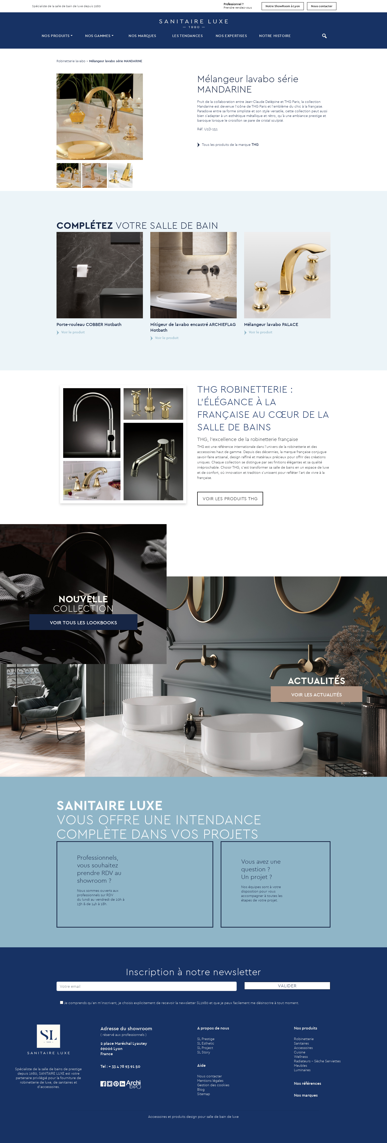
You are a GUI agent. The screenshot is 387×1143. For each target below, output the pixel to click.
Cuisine (299, 1052)
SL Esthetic (205, 1043)
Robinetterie (304, 1039)
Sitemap (203, 1094)
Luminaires (302, 1070)
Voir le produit (48, 332)
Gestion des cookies (213, 1085)
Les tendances (187, 35)
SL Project (205, 1048)
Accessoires (303, 1048)
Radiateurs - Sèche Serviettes (317, 1061)
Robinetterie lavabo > (72, 61)
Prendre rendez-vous (238, 4)
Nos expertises (231, 35)
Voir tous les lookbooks (60, 622)
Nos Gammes (98, 35)
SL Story (203, 1052)
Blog (201, 1089)
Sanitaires (301, 1043)
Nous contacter (321, 6)
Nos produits (56, 35)
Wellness (301, 1056)
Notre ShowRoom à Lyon (283, 6)
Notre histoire (275, 35)
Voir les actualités (293, 694)
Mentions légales (210, 1080)
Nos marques (142, 35)
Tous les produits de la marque (230, 144)
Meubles (300, 1065)
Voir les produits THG (230, 498)
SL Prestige (205, 1039)
